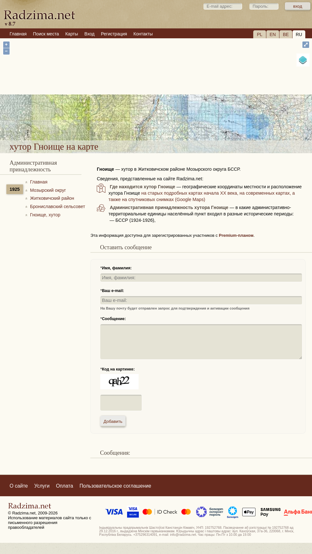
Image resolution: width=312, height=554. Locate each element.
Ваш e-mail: (113, 290)
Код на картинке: (118, 369)
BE (286, 34)
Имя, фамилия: (117, 268)
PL (259, 34)
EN (273, 34)
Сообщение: (114, 319)
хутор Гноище (176, 119)
